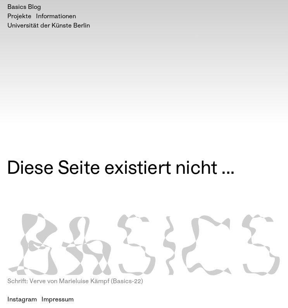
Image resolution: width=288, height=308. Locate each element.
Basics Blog (24, 7)
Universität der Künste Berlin (48, 26)
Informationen (56, 17)
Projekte (19, 17)
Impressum (57, 300)
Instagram (22, 300)
